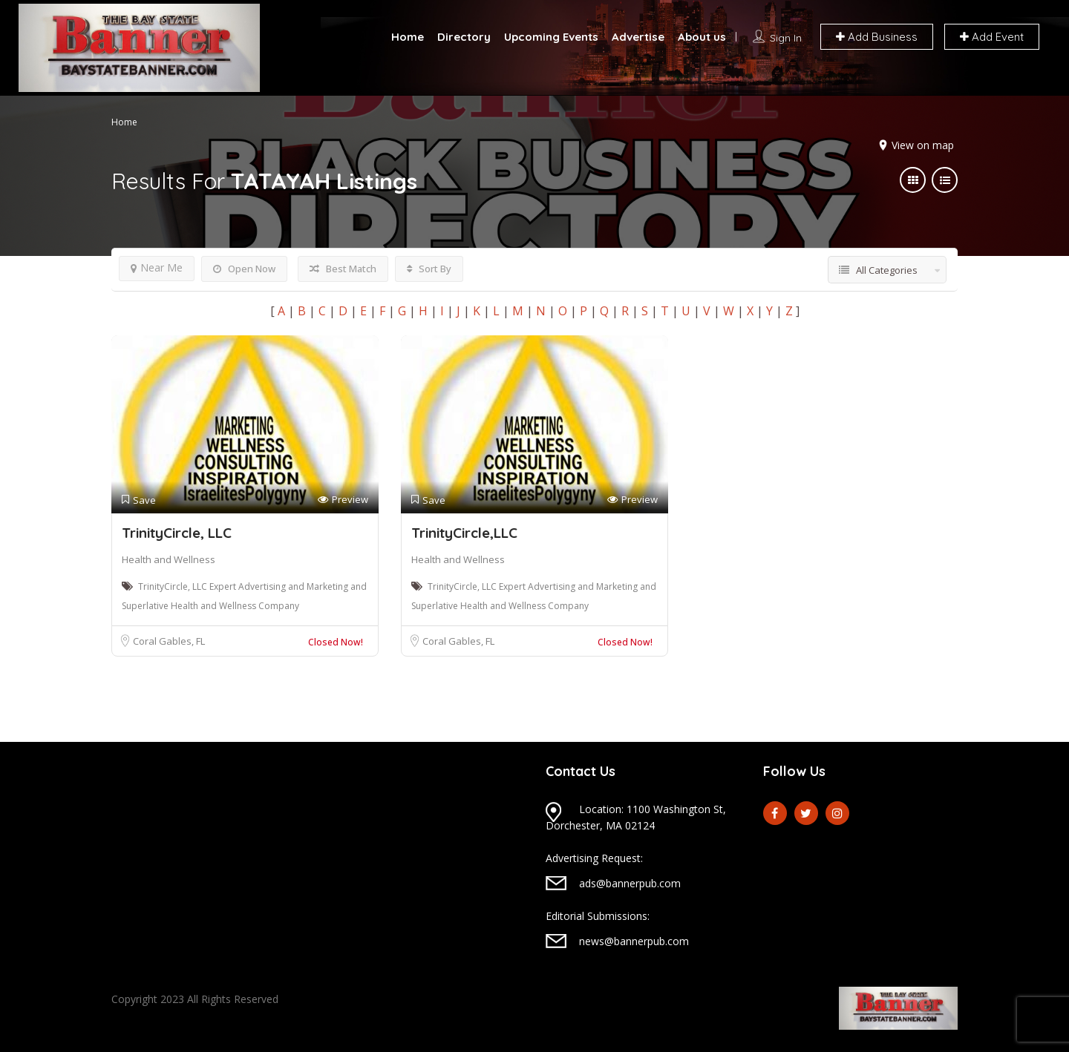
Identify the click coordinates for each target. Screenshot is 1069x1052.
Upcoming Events (551, 37)
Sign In (786, 38)
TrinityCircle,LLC (464, 533)
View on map (923, 145)
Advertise (638, 37)
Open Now (244, 268)
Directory (464, 37)
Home (407, 37)
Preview (343, 499)
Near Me (157, 267)
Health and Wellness (168, 559)
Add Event (992, 37)
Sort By (429, 268)
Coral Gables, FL (169, 641)
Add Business (877, 37)
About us (702, 37)
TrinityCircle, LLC (177, 533)
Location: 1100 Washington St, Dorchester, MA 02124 (636, 817)
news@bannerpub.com (634, 941)
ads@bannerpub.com (630, 883)
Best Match (343, 268)
